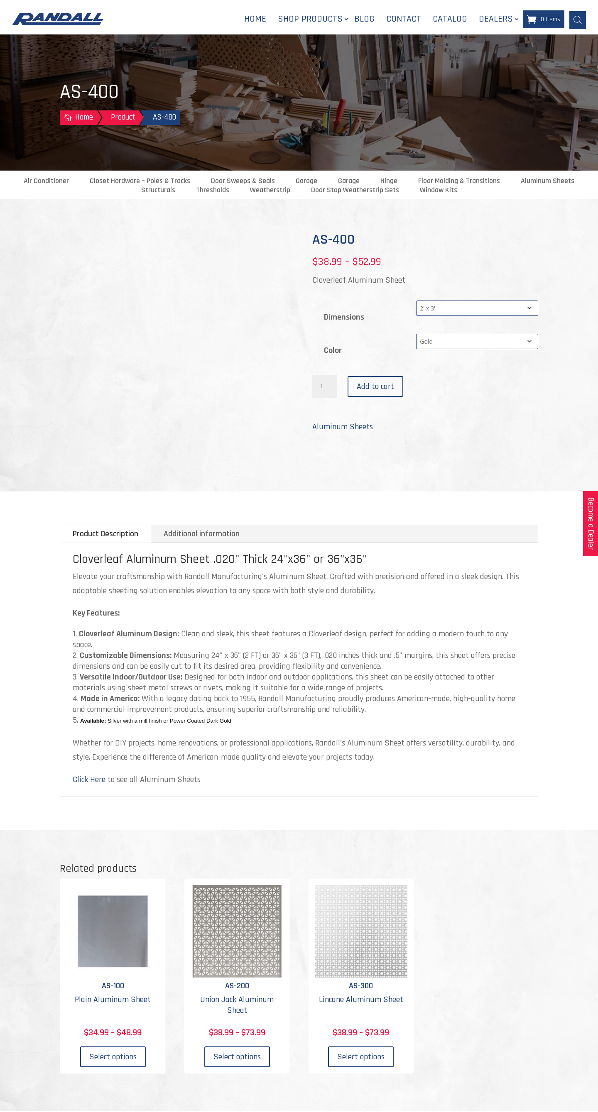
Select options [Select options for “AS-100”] (113, 1057)
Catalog (450, 19)
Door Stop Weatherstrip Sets (355, 191)
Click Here (89, 780)
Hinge (388, 182)
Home (255, 19)
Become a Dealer (591, 523)
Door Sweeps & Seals (243, 182)
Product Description (105, 534)
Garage (306, 182)
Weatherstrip (270, 191)
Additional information (202, 534)
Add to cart (375, 387)
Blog (364, 19)
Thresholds (212, 191)
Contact (403, 19)
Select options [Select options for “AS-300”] (361, 1057)
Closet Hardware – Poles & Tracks (140, 182)
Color (333, 351)
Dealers (496, 19)
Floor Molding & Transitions (459, 182)
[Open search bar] (577, 19)
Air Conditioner (46, 182)
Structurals (158, 191)
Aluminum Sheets (547, 182)
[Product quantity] (324, 387)
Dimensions (344, 318)
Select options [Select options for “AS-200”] (237, 1057)
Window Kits (438, 191)
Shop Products (310, 19)
